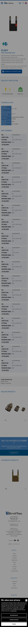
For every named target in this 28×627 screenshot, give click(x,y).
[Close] (26, 600)
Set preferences (14, 615)
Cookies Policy (14, 610)
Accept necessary (14, 619)
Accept (14, 624)
